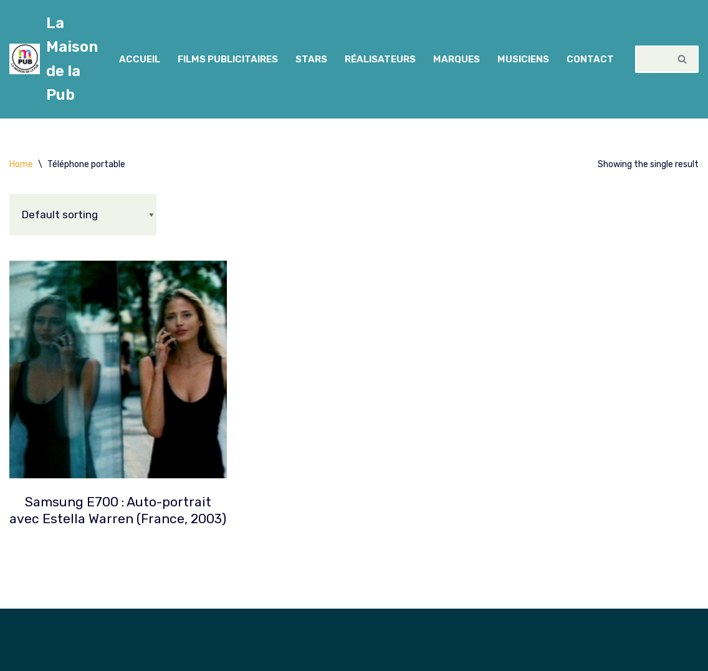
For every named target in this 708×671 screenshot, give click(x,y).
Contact (590, 59)
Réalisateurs (380, 59)
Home (21, 164)
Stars (311, 59)
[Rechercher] (651, 59)
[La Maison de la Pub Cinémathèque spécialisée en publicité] (53, 59)
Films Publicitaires (228, 59)
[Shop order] (82, 215)
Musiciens (523, 59)
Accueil (139, 59)
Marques (456, 59)
